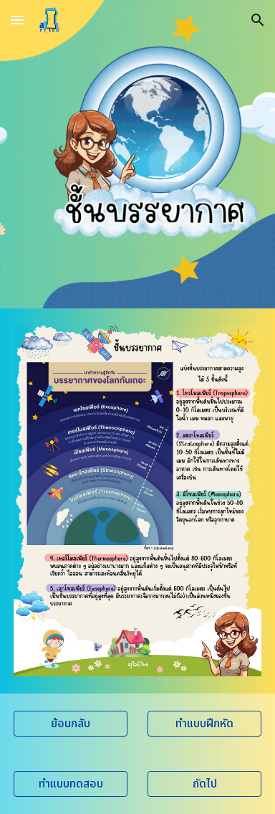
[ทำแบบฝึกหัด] (204, 724)
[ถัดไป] (204, 784)
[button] (17, 19)
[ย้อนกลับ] (70, 724)
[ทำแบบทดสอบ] (70, 784)
